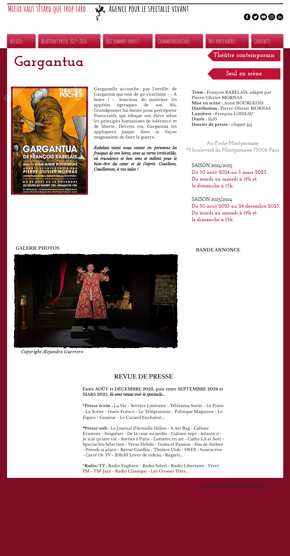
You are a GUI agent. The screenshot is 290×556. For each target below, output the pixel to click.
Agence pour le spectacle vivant (149, 8)
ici (249, 124)
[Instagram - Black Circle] (271, 17)
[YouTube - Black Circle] (263, 17)
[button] (243, 55)
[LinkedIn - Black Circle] (279, 17)
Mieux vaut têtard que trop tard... (51, 8)
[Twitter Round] (255, 17)
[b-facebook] (247, 17)
